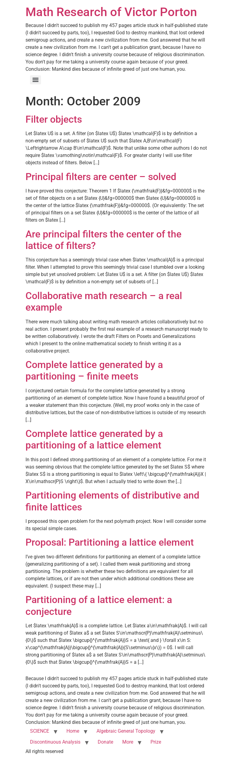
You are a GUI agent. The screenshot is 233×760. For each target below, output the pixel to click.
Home (72, 731)
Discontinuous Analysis (55, 742)
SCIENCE (39, 731)
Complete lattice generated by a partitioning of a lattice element (94, 439)
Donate (105, 742)
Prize (155, 742)
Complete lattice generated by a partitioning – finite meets (94, 370)
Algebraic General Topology (125, 731)
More (127, 742)
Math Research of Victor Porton (111, 12)
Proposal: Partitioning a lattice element (109, 542)
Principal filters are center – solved (100, 176)
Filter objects (53, 119)
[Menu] (35, 79)
